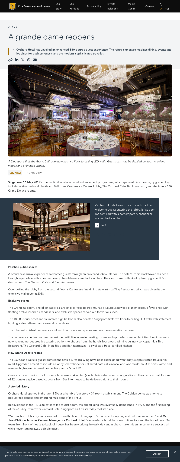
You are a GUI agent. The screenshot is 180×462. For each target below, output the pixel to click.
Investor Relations (112, 6)
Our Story (59, 6)
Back (12, 27)
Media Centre (132, 6)
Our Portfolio (74, 6)
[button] (98, 225)
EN (161, 8)
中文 (167, 8)
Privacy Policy (85, 455)
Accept (157, 453)
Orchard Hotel (25, 49)
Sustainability (94, 6)
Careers (149, 6)
